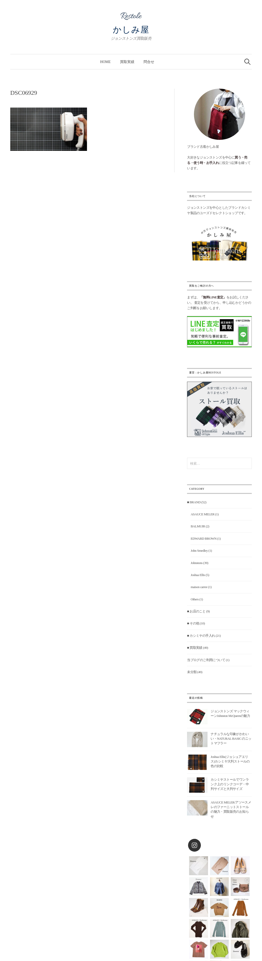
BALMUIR (198, 526)
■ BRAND (194, 502)
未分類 (191, 672)
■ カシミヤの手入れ (201, 636)
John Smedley (199, 550)
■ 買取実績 (194, 648)
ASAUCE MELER (202, 514)
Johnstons (196, 563)
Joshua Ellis (198, 575)
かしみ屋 (131, 29)
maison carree (199, 587)
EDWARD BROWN (203, 538)
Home (105, 62)
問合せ (149, 62)
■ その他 (193, 623)
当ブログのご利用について (206, 660)
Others (195, 599)
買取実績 (127, 62)
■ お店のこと (196, 611)
